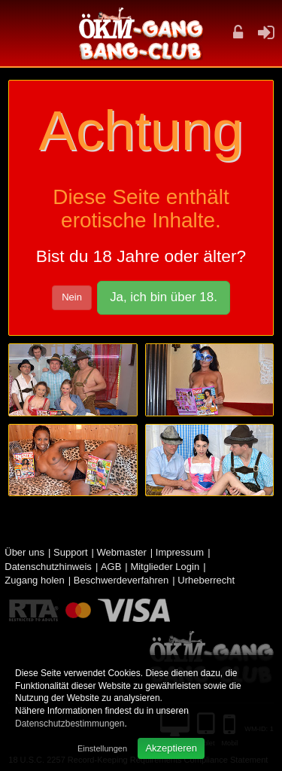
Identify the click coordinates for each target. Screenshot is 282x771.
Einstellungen (102, 748)
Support (70, 552)
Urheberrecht (206, 580)
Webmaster (122, 552)
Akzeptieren (171, 748)
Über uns (24, 552)
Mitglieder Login (164, 566)
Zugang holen (35, 580)
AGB (111, 566)
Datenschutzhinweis (48, 566)
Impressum (180, 552)
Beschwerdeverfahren (121, 580)
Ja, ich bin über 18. (163, 297)
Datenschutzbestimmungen (69, 723)
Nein (72, 297)
